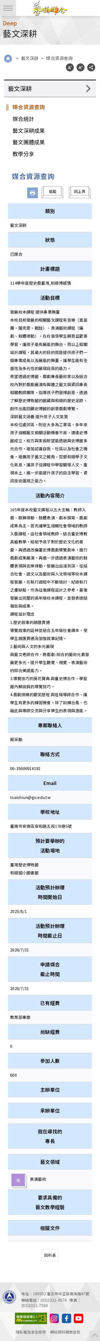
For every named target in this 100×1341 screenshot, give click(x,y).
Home (8, 59)
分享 (91, 67)
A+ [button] (81, 67)
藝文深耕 (30, 58)
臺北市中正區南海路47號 (68, 1293)
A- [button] (70, 67)
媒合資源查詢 (59, 58)
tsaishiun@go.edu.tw (30, 797)
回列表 (50, 1255)
